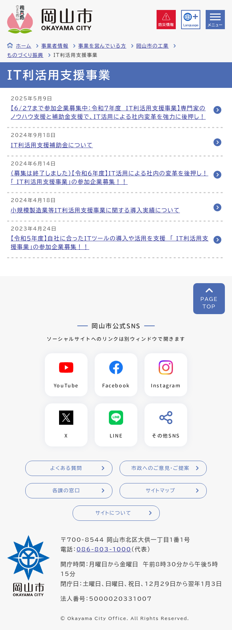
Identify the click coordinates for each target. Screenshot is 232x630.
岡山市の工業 (152, 45)
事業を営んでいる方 (102, 45)
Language (190, 25)
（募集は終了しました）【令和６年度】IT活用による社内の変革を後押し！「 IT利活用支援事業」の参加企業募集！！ (109, 177)
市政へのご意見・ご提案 (160, 468)
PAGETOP (209, 303)
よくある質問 (66, 468)
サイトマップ (160, 490)
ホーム (23, 45)
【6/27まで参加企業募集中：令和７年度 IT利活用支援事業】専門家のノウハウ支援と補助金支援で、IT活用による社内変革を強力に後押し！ (108, 112)
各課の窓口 (66, 490)
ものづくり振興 (25, 55)
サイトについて (113, 512)
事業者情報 (54, 45)
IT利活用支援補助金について (52, 145)
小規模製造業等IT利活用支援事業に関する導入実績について (95, 210)
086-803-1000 (104, 549)
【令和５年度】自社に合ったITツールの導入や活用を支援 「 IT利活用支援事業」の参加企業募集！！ (110, 242)
